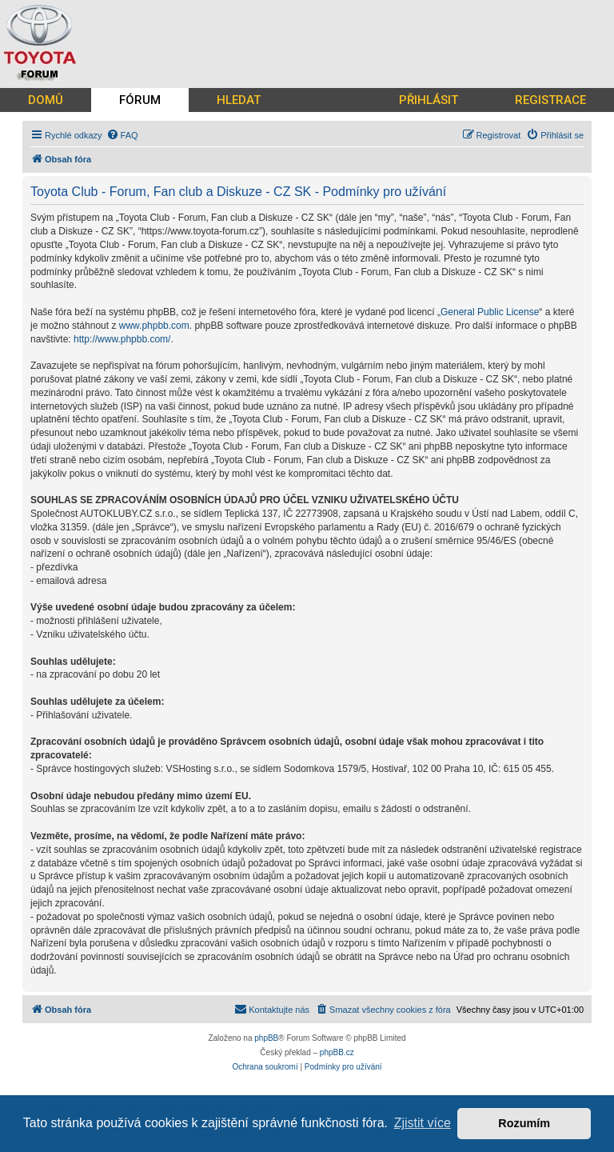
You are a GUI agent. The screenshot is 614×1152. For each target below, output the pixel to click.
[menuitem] (122, 135)
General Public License (490, 312)
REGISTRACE (550, 100)
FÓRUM (140, 100)
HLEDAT (239, 100)
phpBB (266, 1038)
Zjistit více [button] (422, 1123)
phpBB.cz (337, 1052)
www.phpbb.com (154, 325)
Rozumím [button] (524, 1123)
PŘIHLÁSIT (428, 100)
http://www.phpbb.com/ (122, 339)
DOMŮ (45, 100)
